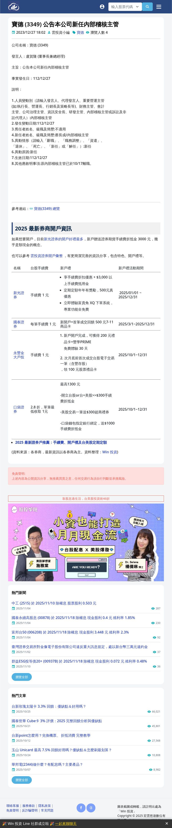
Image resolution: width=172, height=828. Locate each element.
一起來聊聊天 (66, 824)
